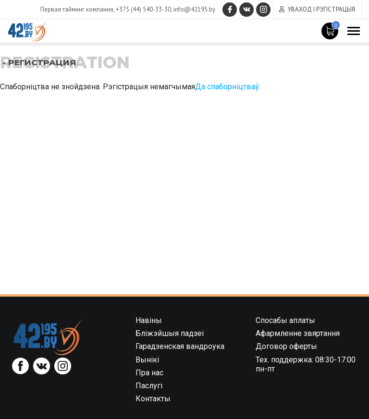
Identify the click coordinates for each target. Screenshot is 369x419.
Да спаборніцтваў (227, 86)
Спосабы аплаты (285, 320)
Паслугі (148, 385)
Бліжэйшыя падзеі (169, 333)
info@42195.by (194, 9)
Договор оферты (286, 346)
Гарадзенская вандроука (179, 346)
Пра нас (149, 372)
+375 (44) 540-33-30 (143, 9)
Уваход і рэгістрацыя (321, 9)
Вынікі (147, 359)
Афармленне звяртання (298, 333)
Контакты (153, 398)
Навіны (148, 320)
